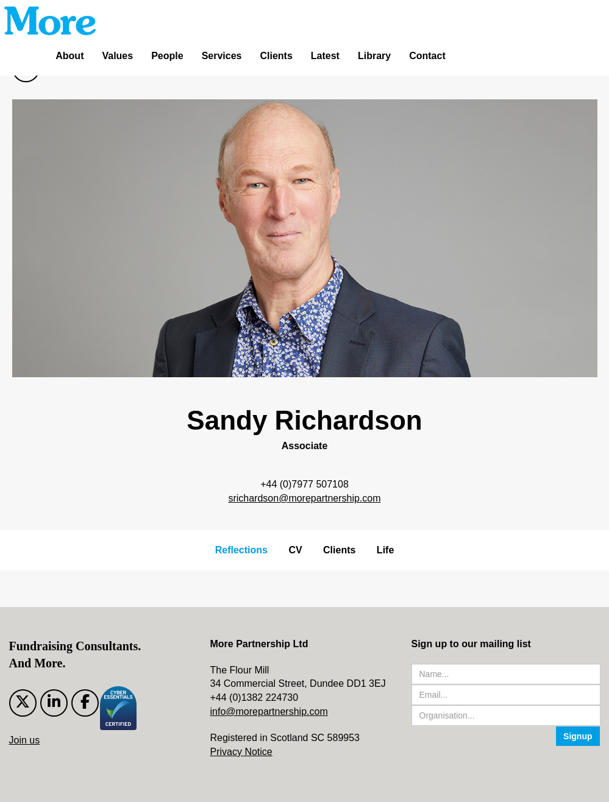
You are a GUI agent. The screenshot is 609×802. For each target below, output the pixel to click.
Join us (24, 740)
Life (385, 550)
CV (295, 550)
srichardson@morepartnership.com (304, 498)
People (167, 56)
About (69, 56)
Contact (427, 56)
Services (222, 56)
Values (117, 56)
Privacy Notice (241, 752)
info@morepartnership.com (269, 711)
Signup (577, 736)
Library (374, 56)
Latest (325, 56)
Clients (276, 56)
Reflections (241, 550)
